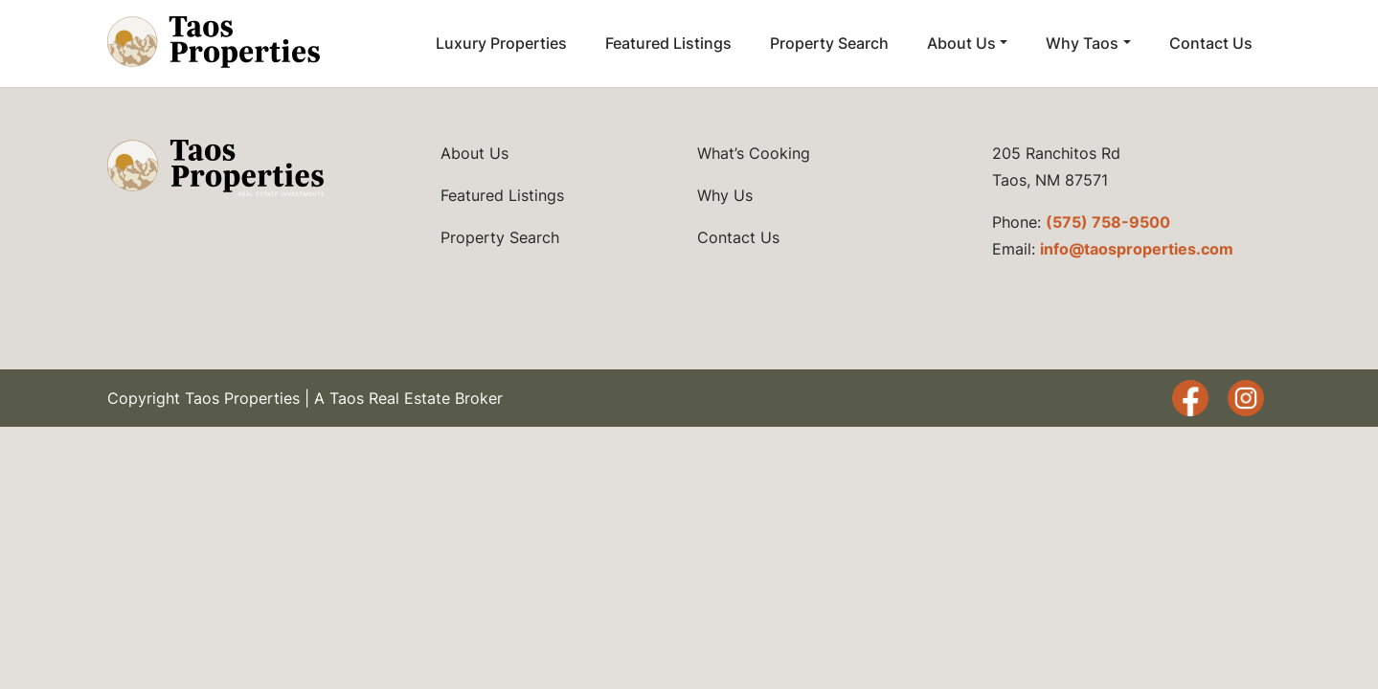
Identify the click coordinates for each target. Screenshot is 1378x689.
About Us (961, 43)
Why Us (725, 195)
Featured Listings (668, 43)
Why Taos (1082, 43)
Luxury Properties (501, 43)
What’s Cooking (753, 153)
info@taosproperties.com (1136, 248)
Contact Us (1211, 43)
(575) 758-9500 (1108, 222)
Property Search (829, 43)
